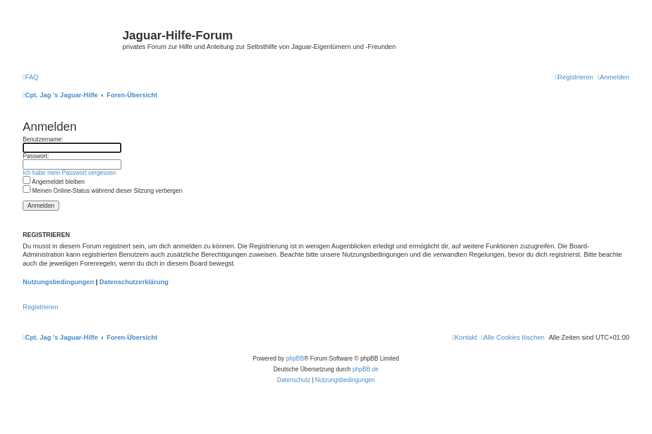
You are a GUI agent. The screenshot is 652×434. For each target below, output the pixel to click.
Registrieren (40, 306)
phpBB (295, 358)
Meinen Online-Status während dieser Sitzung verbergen (102, 190)
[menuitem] (30, 77)
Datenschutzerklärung (134, 281)
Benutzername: (43, 139)
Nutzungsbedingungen (58, 281)
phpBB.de (366, 369)
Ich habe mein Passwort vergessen (69, 173)
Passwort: (36, 156)
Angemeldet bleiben (54, 181)
